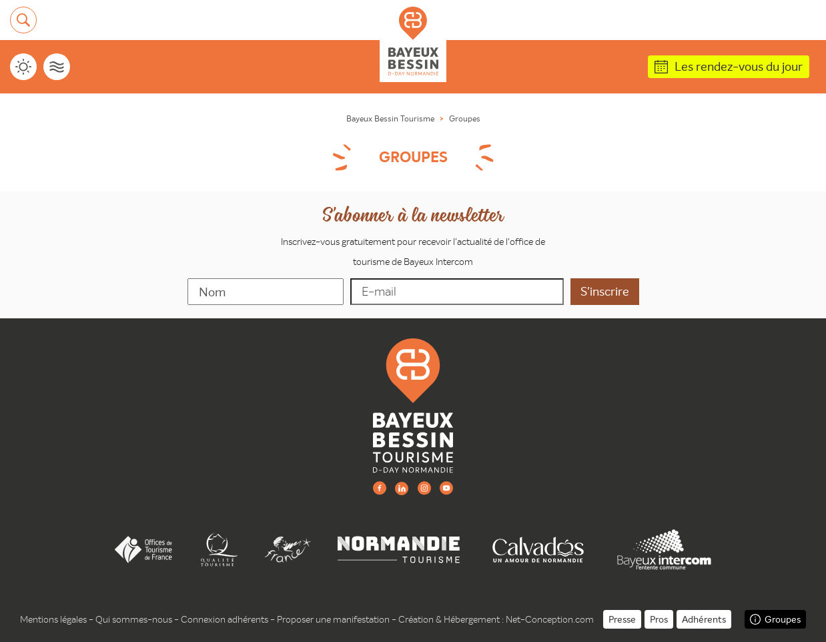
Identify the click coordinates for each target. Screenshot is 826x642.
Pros (659, 619)
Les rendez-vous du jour (739, 66)
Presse (622, 619)
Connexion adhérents (224, 619)
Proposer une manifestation (333, 619)
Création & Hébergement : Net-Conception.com (496, 619)
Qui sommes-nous (133, 619)
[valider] (604, 291)
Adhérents (704, 619)
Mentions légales (53, 619)
